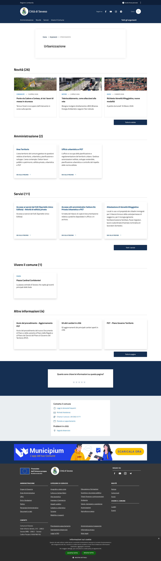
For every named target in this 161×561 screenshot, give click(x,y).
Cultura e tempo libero (58, 493)
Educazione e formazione (89, 489)
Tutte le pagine (130, 354)
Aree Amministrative (27, 493)
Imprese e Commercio (58, 500)
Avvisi (109, 94)
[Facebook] (105, 11)
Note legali (84, 533)
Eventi (113, 510)
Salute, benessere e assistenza (91, 504)
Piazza (18, 276)
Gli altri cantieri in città (71, 323)
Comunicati (21, 94)
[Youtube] (110, 11)
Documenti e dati (26, 511)
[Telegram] (120, 11)
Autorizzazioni (86, 507)
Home (45, 37)
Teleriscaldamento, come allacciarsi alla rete (79, 100)
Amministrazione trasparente (91, 526)
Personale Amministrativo (29, 507)
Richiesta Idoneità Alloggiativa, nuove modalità (123, 100)
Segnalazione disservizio (59, 529)
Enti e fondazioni (26, 500)
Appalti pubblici (56, 504)
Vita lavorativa (56, 496)
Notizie (64, 94)
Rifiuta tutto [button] (89, 553)
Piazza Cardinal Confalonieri (28, 280)
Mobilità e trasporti (57, 515)
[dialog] (80, 548)
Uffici (22, 496)
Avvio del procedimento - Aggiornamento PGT (34, 324)
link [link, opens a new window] (100, 548)
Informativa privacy (87, 529)
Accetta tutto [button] (72, 553)
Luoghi (113, 507)
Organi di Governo (26, 489)
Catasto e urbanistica (58, 507)
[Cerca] (138, 11)
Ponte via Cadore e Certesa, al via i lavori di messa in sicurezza (35, 100)
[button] (80, 557)
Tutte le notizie (130, 122)
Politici (22, 504)
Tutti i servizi (130, 247)
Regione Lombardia (26, 2)
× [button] (158, 538)
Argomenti (53, 37)
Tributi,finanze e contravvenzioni (92, 496)
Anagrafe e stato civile (58, 489)
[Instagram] (115, 11)
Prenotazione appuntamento (60, 526)
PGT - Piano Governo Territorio (120, 323)
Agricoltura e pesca (87, 511)
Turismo (53, 511)
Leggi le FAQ (55, 533)
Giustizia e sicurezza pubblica (91, 493)
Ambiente (84, 500)
